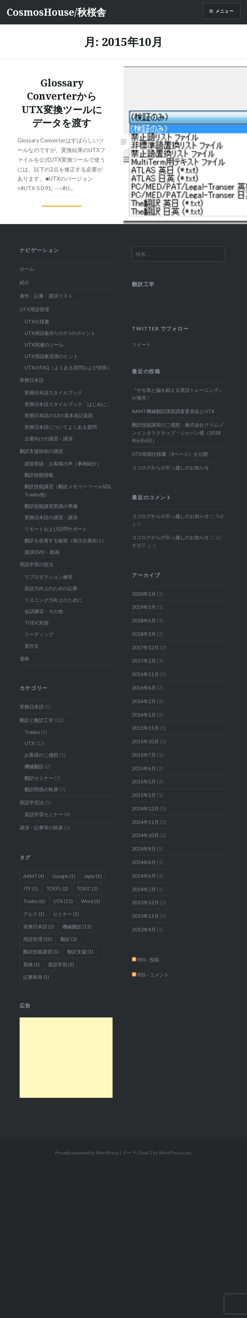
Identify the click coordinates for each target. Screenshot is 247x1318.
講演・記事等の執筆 (41, 827)
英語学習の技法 (36, 564)
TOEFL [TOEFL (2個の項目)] (57, 888)
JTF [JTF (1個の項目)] (30, 888)
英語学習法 (32, 802)
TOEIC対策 (36, 623)
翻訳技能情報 (38, 475)
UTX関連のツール (44, 345)
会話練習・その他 (43, 611)
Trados (32, 732)
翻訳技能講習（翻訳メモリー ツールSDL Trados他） (68, 490)
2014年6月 (144, 876)
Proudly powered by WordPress (87, 1152)
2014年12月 (145, 808)
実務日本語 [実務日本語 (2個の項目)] (38, 926)
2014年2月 (144, 889)
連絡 (24, 658)
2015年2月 (144, 795)
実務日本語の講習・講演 (51, 517)
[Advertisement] (66, 1057)
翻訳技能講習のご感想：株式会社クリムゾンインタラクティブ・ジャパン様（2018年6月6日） (178, 433)
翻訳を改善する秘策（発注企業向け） (65, 540)
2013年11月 (145, 916)
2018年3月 (144, 634)
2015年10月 (145, 741)
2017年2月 (144, 661)
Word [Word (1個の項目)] (90, 901)
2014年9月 (144, 849)
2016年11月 (145, 674)
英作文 (31, 646)
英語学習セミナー (43, 814)
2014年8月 (144, 862)
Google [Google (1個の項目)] (63, 876)
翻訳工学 (143, 284)
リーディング (38, 634)
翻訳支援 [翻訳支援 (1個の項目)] (80, 951)
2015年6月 (144, 768)
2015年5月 (144, 781)
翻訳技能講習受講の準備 (51, 506)
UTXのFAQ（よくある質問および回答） (68, 367)
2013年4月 (144, 929)
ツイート (141, 344)
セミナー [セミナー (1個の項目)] (66, 914)
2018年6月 (144, 620)
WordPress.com (175, 1152)
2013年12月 (145, 902)
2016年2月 (144, 701)
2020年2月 (144, 594)
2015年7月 (144, 755)
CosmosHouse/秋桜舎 (56, 12)
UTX (29, 743)
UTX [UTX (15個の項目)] (63, 901)
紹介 (24, 282)
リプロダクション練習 (48, 577)
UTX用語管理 (34, 309)
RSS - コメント (150, 975)
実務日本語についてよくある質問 (60, 427)
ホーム (27, 269)
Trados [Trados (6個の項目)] (34, 901)
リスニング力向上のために (53, 600)
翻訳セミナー (38, 778)
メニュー (223, 11)
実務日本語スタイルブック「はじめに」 (67, 404)
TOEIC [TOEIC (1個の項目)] (87, 888)
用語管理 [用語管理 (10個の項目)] (37, 939)
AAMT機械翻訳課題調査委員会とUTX (173, 411)
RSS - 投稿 (145, 959)
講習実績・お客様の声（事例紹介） (63, 463)
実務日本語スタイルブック (53, 392)
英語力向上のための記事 (51, 588)
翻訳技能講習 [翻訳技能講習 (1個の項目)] (41, 951)
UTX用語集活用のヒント (51, 356)
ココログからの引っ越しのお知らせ (170, 467)
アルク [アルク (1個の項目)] (33, 914)
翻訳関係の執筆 (41, 789)
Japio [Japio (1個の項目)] (93, 876)
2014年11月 (145, 822)
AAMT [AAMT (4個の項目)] (33, 876)
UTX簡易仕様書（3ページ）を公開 (170, 454)
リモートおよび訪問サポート (55, 529)
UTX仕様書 (36, 321)
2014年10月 (145, 835)
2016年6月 (144, 688)
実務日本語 (32, 380)
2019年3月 (144, 607)
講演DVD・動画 (41, 552)
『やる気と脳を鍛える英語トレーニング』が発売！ (178, 394)
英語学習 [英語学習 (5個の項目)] (61, 964)
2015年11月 (145, 728)
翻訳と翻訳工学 (36, 720)
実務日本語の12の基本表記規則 (58, 415)
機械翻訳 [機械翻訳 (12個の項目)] (76, 926)
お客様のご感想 (41, 755)
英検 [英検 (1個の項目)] (31, 964)
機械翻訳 (34, 766)
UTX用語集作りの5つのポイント (60, 333)
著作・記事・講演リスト (46, 296)
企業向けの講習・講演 (48, 438)
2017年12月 (145, 647)
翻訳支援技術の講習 (41, 451)
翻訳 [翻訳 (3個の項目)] (68, 939)
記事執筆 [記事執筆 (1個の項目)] (36, 977)
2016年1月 (144, 715)
